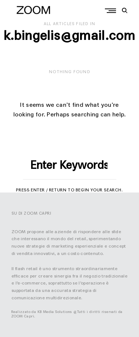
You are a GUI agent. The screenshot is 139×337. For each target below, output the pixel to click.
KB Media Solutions (54, 312)
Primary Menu (112, 10)
